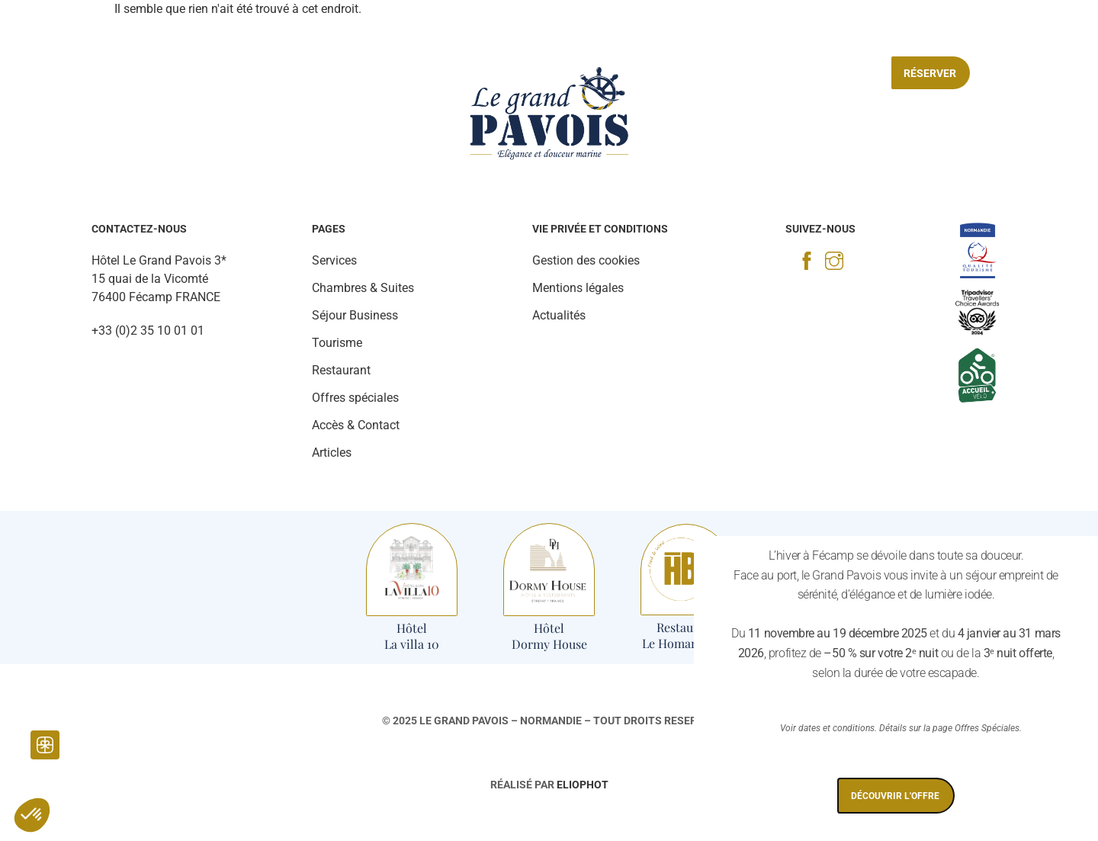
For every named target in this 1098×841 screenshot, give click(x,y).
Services (343, 73)
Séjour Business (697, 73)
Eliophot (582, 784)
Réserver (930, 73)
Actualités (559, 315)
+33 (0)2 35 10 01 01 (148, 330)
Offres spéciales (819, 73)
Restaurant (257, 73)
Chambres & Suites (144, 73)
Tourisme (421, 73)
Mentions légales (578, 288)
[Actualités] (137, 38)
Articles (332, 452)
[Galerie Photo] (89, 38)
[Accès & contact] (946, 32)
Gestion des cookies (586, 260)
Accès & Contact (356, 425)
